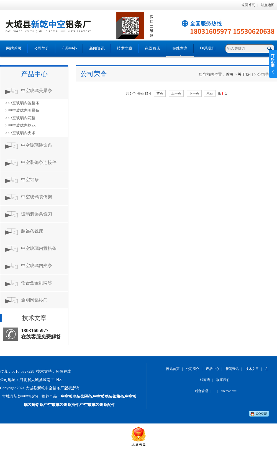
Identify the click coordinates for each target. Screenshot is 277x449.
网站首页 (14, 48)
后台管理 (201, 391)
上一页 (176, 93)
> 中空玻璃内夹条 (20, 133)
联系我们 (208, 48)
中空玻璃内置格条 (39, 248)
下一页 (194, 93)
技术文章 (124, 48)
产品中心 (69, 48)
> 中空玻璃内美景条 (22, 110)
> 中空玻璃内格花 (20, 125)
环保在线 (63, 371)
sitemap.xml (229, 391)
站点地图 (267, 5)
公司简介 (41, 48)
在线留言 (180, 48)
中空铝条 (30, 179)
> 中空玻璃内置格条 (22, 103)
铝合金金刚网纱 (36, 282)
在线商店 (152, 48)
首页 (230, 74)
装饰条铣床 (32, 231)
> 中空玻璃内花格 (20, 118)
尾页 (209, 93)
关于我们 (245, 74)
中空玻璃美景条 (36, 90)
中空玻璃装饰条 (36, 145)
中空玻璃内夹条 (36, 265)
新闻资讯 (97, 48)
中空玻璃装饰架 (36, 196)
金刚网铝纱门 (34, 300)
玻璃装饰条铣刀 (36, 214)
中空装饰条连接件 (39, 162)
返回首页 (248, 5)
